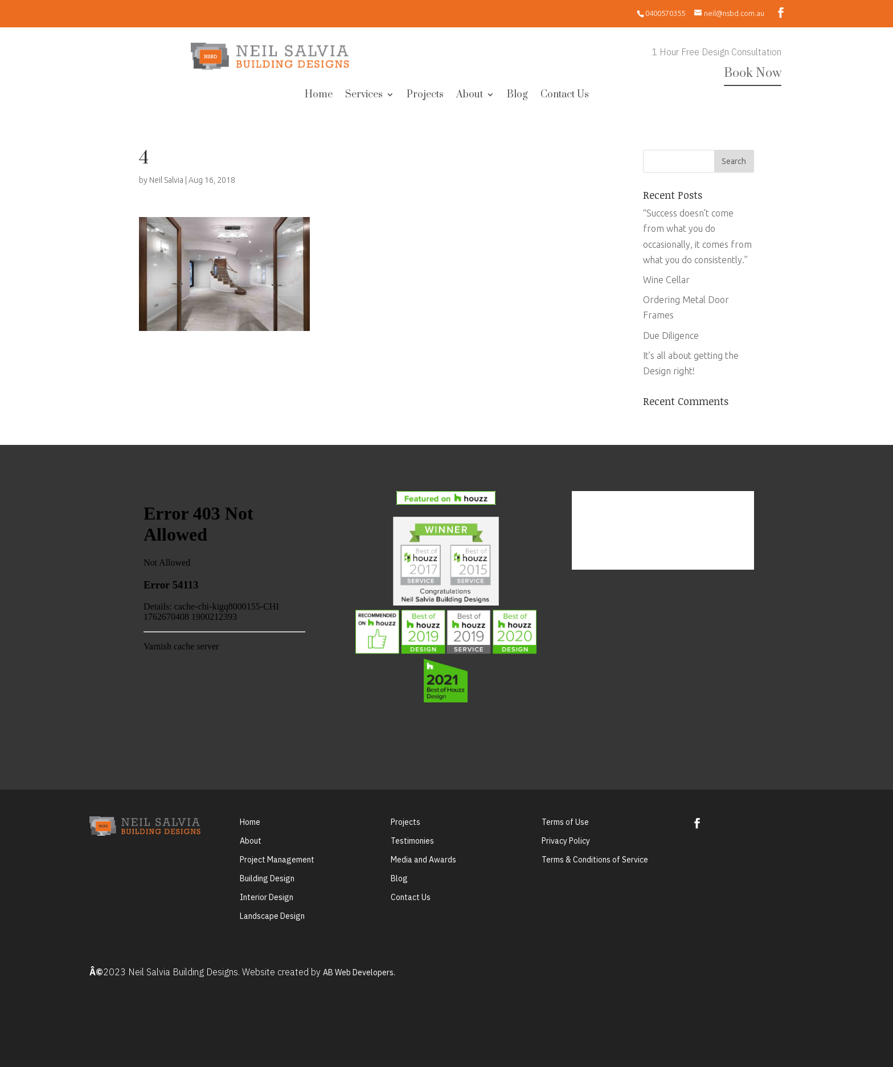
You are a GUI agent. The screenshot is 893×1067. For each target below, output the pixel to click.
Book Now (752, 73)
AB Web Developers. (359, 972)
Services (364, 96)
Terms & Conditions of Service (595, 860)
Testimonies (412, 841)
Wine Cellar (666, 280)
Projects (425, 96)
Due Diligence (671, 335)
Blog (517, 96)
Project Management (277, 860)
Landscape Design (272, 916)
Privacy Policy (566, 841)
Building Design (267, 878)
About (469, 96)
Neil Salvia (166, 180)
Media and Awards (423, 860)
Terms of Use (565, 822)
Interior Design (266, 897)
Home (319, 96)
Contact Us (564, 96)
